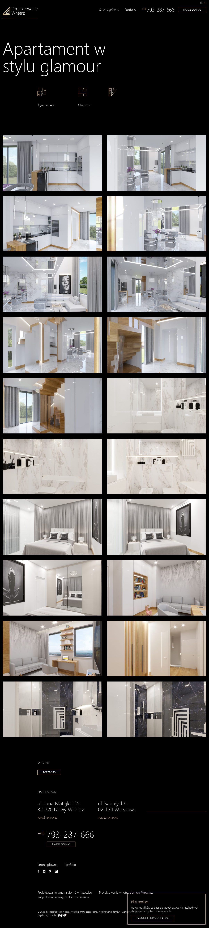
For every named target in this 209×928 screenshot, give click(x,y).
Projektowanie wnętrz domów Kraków (63, 897)
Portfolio (130, 9)
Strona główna (109, 9)
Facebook (38, 871)
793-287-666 (158, 9)
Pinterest (50, 871)
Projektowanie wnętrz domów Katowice (64, 892)
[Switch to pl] (201, 3)
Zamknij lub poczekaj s (153, 918)
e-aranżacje (56, 871)
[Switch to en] (205, 3)
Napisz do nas (192, 9)
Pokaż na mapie (47, 817)
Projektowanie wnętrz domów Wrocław (126, 892)
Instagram (44, 871)
